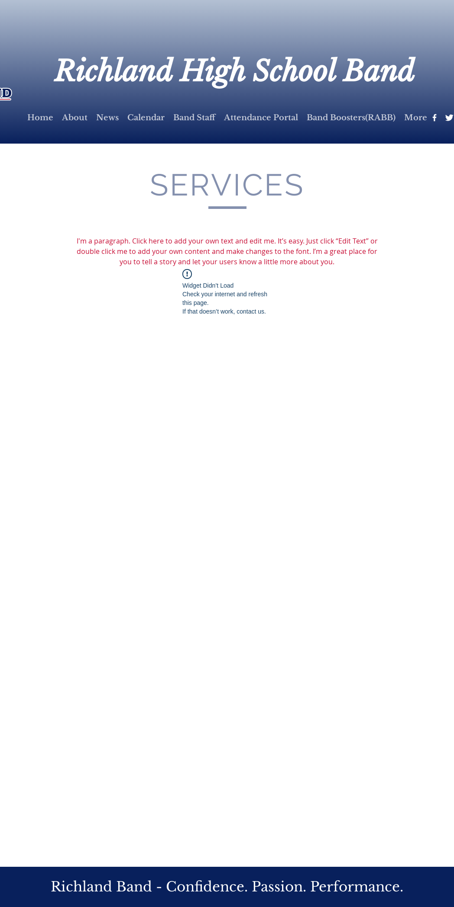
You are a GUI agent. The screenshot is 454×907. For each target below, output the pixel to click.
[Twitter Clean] (449, 117)
